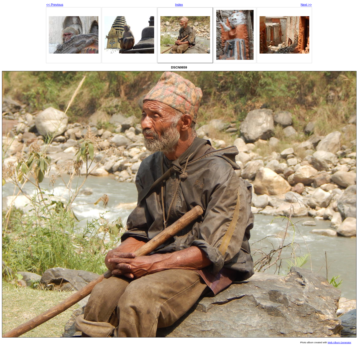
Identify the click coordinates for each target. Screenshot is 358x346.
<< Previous (54, 4)
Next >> (306, 4)
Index (179, 4)
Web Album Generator (339, 342)
